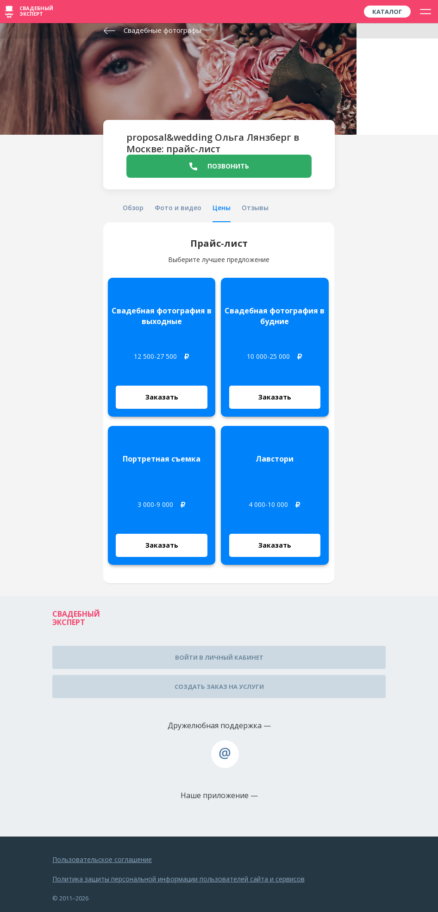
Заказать (161, 397)
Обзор (133, 207)
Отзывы (255, 207)
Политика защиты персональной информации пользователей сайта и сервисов (178, 879)
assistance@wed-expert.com (225, 754)
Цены (222, 207)
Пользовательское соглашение (102, 859)
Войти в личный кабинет (219, 657)
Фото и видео (178, 207)
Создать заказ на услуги (219, 686)
